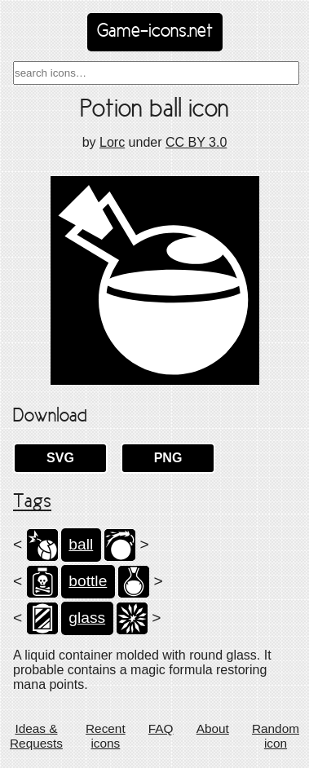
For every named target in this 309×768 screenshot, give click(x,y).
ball (80, 544)
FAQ (161, 728)
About (212, 728)
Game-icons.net (155, 32)
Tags (32, 502)
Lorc (112, 142)
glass (86, 617)
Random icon (275, 736)
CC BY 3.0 (196, 142)
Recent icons (106, 736)
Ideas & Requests (36, 736)
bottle (87, 580)
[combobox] (156, 73)
